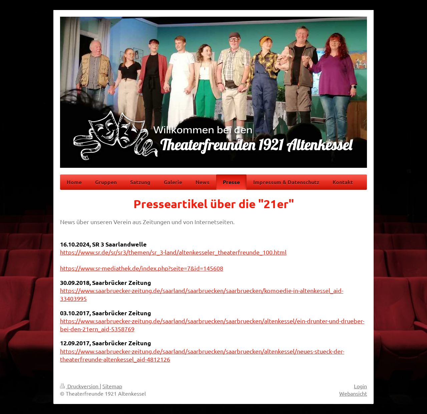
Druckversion (80, 386)
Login (360, 386)
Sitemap (112, 386)
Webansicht (353, 393)
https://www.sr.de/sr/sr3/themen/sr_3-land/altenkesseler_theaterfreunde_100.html (173, 252)
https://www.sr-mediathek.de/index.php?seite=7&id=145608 (141, 268)
